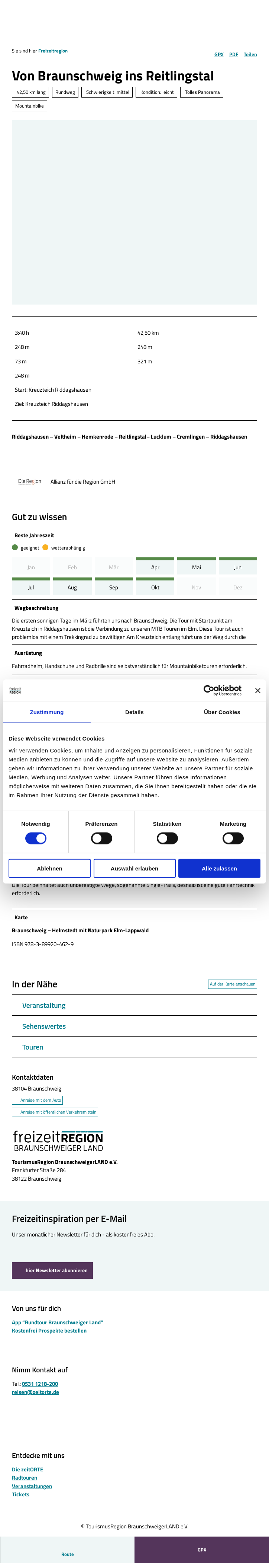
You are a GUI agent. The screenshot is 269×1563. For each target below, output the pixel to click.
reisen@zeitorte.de (35, 1398)
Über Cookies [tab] (222, 712)
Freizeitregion (53, 50)
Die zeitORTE (27, 1475)
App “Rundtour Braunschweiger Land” (57, 1328)
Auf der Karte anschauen (232, 989)
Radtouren (24, 1483)
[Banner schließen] (257, 690)
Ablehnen (49, 868)
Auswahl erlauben (134, 868)
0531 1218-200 (40, 1389)
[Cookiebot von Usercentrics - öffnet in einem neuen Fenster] (209, 690)
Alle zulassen (219, 868)
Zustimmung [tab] (47, 712)
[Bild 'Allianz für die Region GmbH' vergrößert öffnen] (30, 482)
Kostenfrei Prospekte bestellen (49, 1336)
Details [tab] (134, 712)
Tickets (20, 1500)
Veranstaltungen (32, 1491)
